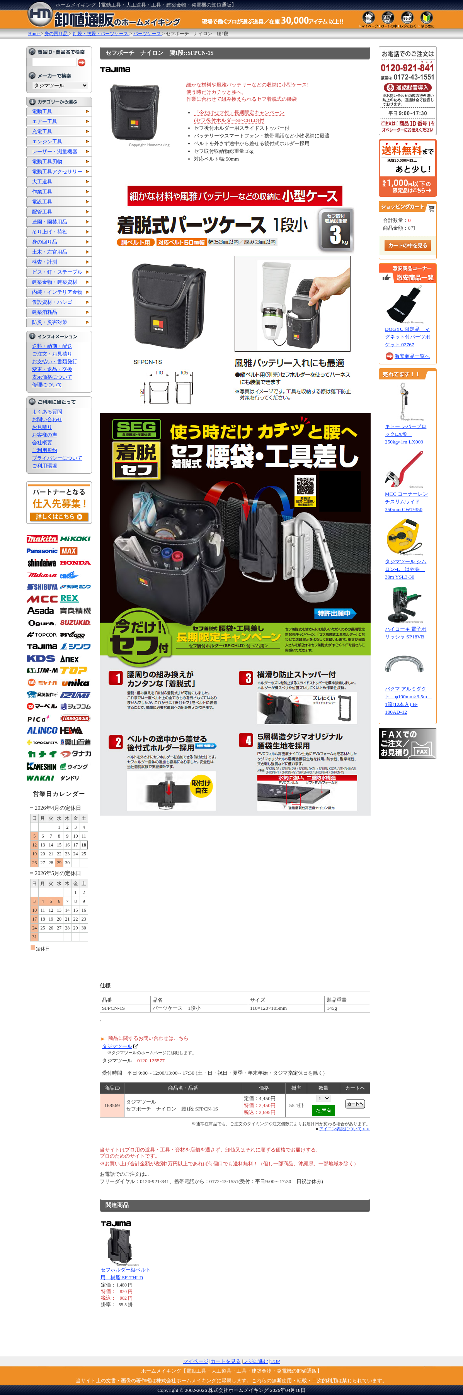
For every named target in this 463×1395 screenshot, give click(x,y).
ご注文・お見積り (52, 354)
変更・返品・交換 (52, 369)
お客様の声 (44, 435)
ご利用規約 (44, 450)
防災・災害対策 (49, 322)
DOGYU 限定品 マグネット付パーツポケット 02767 (407, 336)
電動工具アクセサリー (57, 171)
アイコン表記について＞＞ (344, 1128)
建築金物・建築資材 (54, 282)
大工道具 (42, 182)
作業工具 (42, 192)
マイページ (195, 1361)
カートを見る (226, 1361)
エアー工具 (44, 121)
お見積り (42, 427)
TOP (275, 1361)
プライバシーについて (57, 458)
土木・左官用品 (49, 252)
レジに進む (255, 1361)
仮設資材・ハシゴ (52, 302)
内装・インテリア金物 (57, 292)
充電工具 (42, 131)
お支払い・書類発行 (54, 361)
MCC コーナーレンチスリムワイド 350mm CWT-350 (406, 501)
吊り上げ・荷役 (49, 232)
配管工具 (42, 212)
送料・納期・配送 (52, 346)
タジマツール (117, 1046)
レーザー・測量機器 (54, 151)
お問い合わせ (47, 419)
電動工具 (42, 111)
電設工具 (42, 202)
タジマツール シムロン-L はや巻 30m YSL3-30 (405, 569)
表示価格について (52, 377)
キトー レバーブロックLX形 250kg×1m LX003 (405, 434)
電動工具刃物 (47, 161)
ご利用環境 (44, 466)
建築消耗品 (44, 312)
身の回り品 (44, 242)
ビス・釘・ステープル (57, 272)
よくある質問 (47, 412)
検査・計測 (44, 262)
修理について (47, 385)
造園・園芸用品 (49, 222)
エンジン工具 (47, 141)
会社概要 (42, 442)
